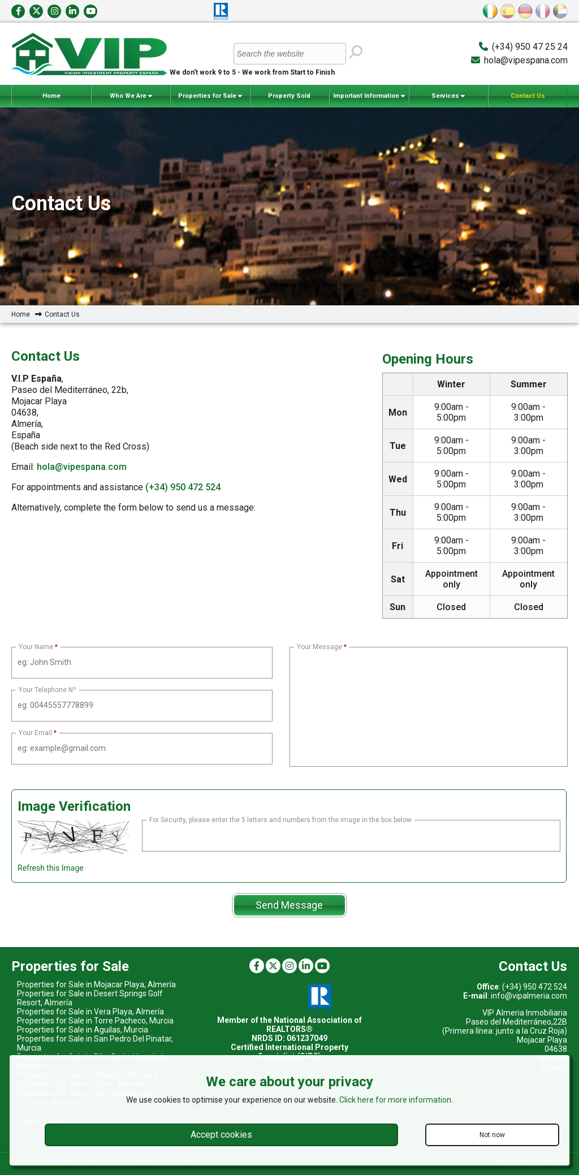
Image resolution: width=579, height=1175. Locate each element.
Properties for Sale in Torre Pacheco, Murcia (95, 1020)
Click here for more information (395, 1099)
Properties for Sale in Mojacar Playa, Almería (96, 984)
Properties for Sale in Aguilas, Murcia (82, 1029)
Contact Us (528, 96)
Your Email (35, 733)
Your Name (36, 647)
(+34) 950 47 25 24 (530, 46)
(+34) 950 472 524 (183, 487)
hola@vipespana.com (526, 60)
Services (448, 96)
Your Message (319, 647)
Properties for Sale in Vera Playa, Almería (90, 1011)
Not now (492, 1135)
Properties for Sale (210, 96)
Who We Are (131, 96)
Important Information (369, 96)
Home (51, 96)
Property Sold (289, 96)
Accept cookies (221, 1134)
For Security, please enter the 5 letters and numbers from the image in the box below (280, 820)
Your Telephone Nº (47, 690)
